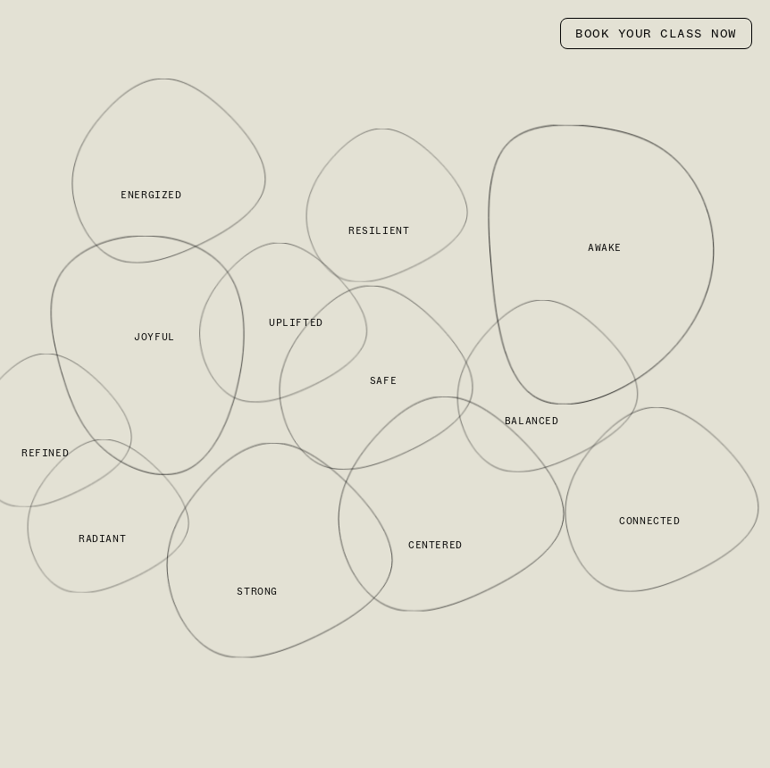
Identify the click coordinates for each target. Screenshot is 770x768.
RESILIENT (378, 231)
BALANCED (532, 420)
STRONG (257, 591)
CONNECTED (649, 520)
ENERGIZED (151, 195)
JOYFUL (154, 336)
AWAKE (605, 247)
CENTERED (435, 544)
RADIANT (102, 539)
